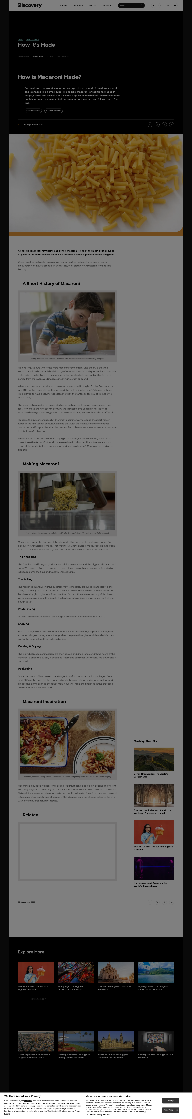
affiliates (28, 1101)
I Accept (171, 1101)
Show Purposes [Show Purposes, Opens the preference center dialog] (170, 1110)
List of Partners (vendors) (98, 1115)
